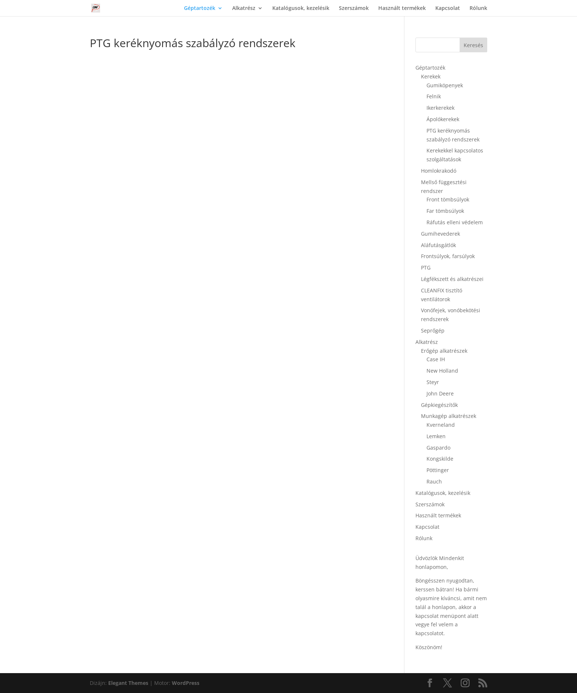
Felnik (433, 96)
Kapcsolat (447, 8)
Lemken (436, 436)
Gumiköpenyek (444, 85)
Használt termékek (402, 8)
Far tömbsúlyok (445, 210)
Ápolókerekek (442, 119)
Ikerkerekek (440, 107)
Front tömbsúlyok (447, 199)
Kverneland (440, 424)
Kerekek (430, 76)
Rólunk (478, 8)
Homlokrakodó (438, 170)
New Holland (442, 370)
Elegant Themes (128, 682)
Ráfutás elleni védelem (454, 222)
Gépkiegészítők (439, 404)
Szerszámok (354, 8)
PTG (426, 267)
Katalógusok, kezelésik (300, 8)
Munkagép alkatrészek (448, 415)
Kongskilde (439, 458)
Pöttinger (437, 470)
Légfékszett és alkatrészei (452, 278)
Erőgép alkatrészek (444, 350)
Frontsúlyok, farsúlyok (448, 256)
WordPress (185, 682)
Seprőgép (433, 330)
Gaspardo (438, 447)
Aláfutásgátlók (438, 245)
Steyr (432, 382)
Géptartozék (199, 8)
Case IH (435, 359)
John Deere (440, 393)
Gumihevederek (440, 233)
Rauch (434, 481)
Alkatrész (243, 8)
